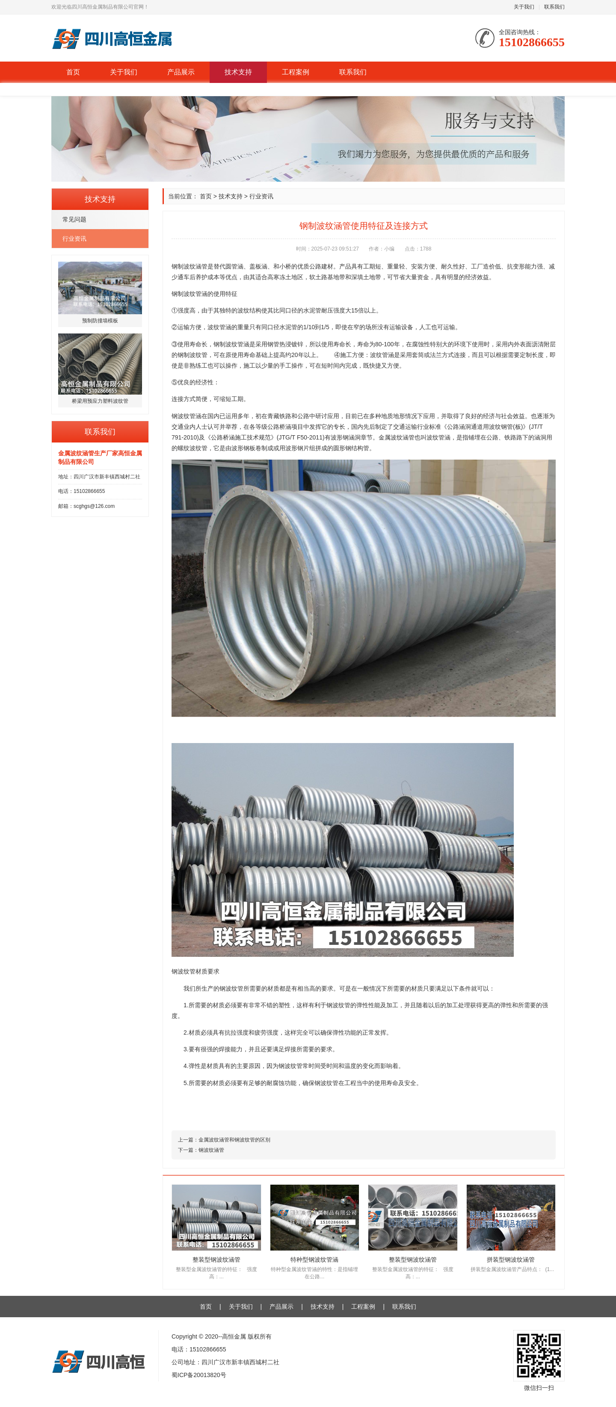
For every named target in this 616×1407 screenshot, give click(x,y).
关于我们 (524, 7)
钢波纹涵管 (211, 1150)
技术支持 (238, 72)
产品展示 (181, 72)
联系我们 (554, 7)
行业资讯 (74, 238)
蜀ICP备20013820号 (199, 1375)
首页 (73, 72)
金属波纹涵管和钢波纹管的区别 (234, 1140)
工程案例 (295, 72)
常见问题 (74, 219)
